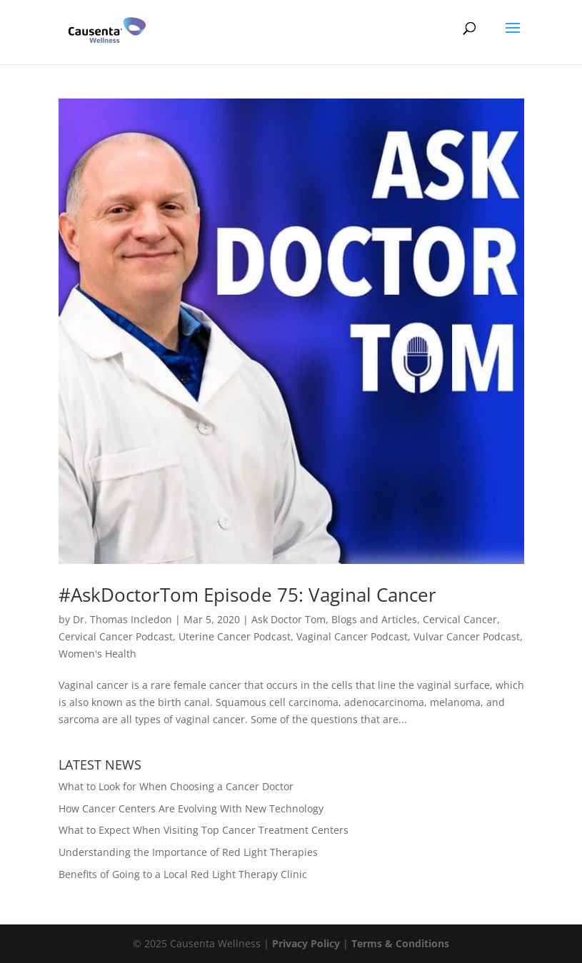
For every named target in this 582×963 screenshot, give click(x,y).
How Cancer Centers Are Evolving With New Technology (191, 808)
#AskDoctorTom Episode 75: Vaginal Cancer (247, 594)
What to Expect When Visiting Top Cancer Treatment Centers (203, 830)
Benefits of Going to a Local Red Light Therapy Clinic (183, 874)
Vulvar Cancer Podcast (466, 636)
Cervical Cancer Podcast (116, 636)
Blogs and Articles (374, 619)
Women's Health (97, 653)
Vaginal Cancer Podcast (352, 636)
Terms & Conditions (400, 943)
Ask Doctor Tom (288, 619)
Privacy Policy (306, 943)
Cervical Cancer (460, 619)
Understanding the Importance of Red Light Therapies (188, 852)
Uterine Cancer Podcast (235, 636)
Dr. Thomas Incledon (122, 619)
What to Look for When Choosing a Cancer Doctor (176, 786)
